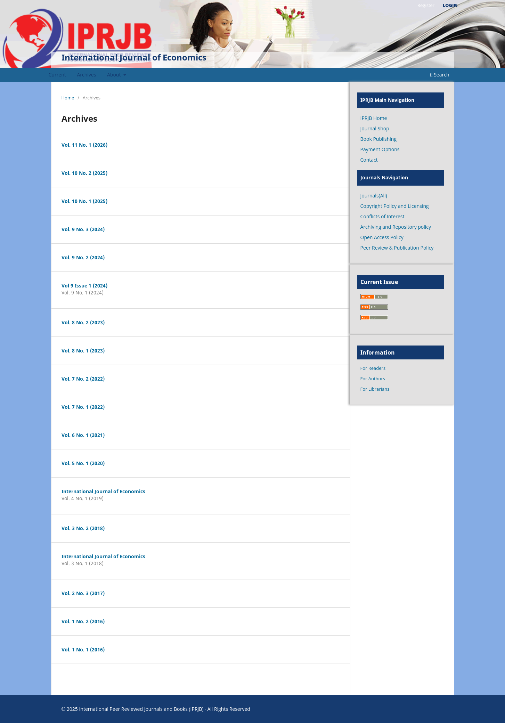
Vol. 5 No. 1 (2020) (83, 463)
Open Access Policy (382, 237)
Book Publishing (378, 139)
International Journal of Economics (134, 57)
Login (450, 5)
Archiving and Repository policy (395, 227)
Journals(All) (373, 195)
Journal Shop (374, 128)
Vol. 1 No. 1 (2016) (83, 649)
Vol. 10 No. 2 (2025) (84, 173)
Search (439, 74)
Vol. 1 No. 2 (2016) (83, 621)
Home (68, 98)
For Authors (372, 378)
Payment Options (380, 149)
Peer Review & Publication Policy (397, 247)
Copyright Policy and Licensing (394, 206)
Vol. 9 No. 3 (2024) (83, 229)
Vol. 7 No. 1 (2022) (83, 407)
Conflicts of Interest (382, 216)
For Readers (373, 368)
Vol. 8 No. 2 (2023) (83, 322)
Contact (369, 159)
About (114, 74)
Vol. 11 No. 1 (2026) (84, 144)
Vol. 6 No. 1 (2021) (83, 435)
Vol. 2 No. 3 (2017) (83, 593)
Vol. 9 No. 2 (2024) (83, 257)
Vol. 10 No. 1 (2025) (84, 201)
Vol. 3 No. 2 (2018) (83, 528)
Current (57, 74)
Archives (86, 74)
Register (425, 5)
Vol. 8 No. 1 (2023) (83, 350)
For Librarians (375, 389)
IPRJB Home (373, 118)
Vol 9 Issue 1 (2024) (84, 285)
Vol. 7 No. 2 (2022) (83, 378)
